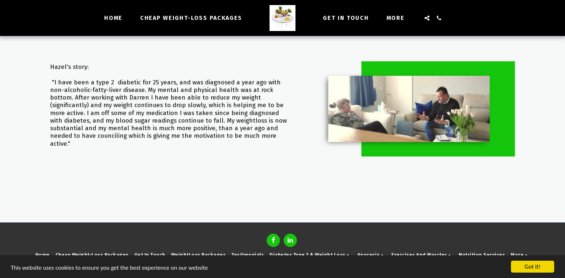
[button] (427, 18)
